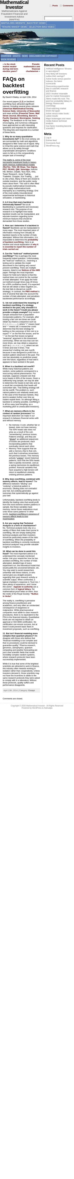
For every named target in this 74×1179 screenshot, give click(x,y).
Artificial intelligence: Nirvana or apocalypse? (59, 70)
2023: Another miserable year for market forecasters (58, 94)
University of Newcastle (28, 111)
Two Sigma (31, 167)
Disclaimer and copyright (43, 56)
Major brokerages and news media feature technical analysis (58, 120)
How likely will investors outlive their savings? (56, 75)
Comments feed (53, 143)
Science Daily (9, 111)
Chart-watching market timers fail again (56, 109)
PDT (5, 169)
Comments (68, 5)
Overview (6, 56)
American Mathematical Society (18, 108)
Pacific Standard (10, 118)
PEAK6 (11, 169)
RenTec (6, 167)
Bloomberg (22, 116)
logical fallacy (24, 589)
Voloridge (25, 169)
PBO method (31, 291)
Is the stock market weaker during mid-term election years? (10, 67)
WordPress (37, 708)
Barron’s (33, 116)
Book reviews (8, 59)
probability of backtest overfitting (20, 241)
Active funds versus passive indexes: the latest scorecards (58, 81)
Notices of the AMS (31, 270)
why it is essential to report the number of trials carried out (20, 246)
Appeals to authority (23, 587)
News (25, 56)
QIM (17, 169)
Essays (16, 56)
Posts (55, 5)
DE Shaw (21, 167)
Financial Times (26, 113)
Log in (48, 137)
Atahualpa (48, 708)
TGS (14, 167)
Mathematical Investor (35, 706)
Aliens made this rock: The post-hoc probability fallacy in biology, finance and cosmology (59, 102)
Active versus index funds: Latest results (57, 114)
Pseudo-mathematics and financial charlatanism (32, 67)
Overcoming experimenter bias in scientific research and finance (57, 88)
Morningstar (25, 118)
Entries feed (51, 140)
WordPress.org (52, 145)
